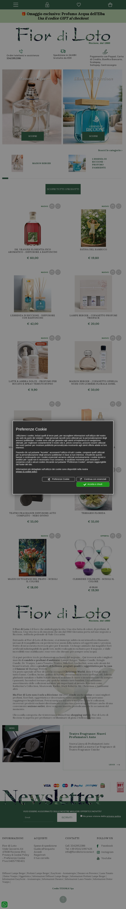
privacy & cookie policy (26, 471)
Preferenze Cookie (58, 479)
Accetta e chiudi (93, 484)
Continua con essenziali (93, 479)
